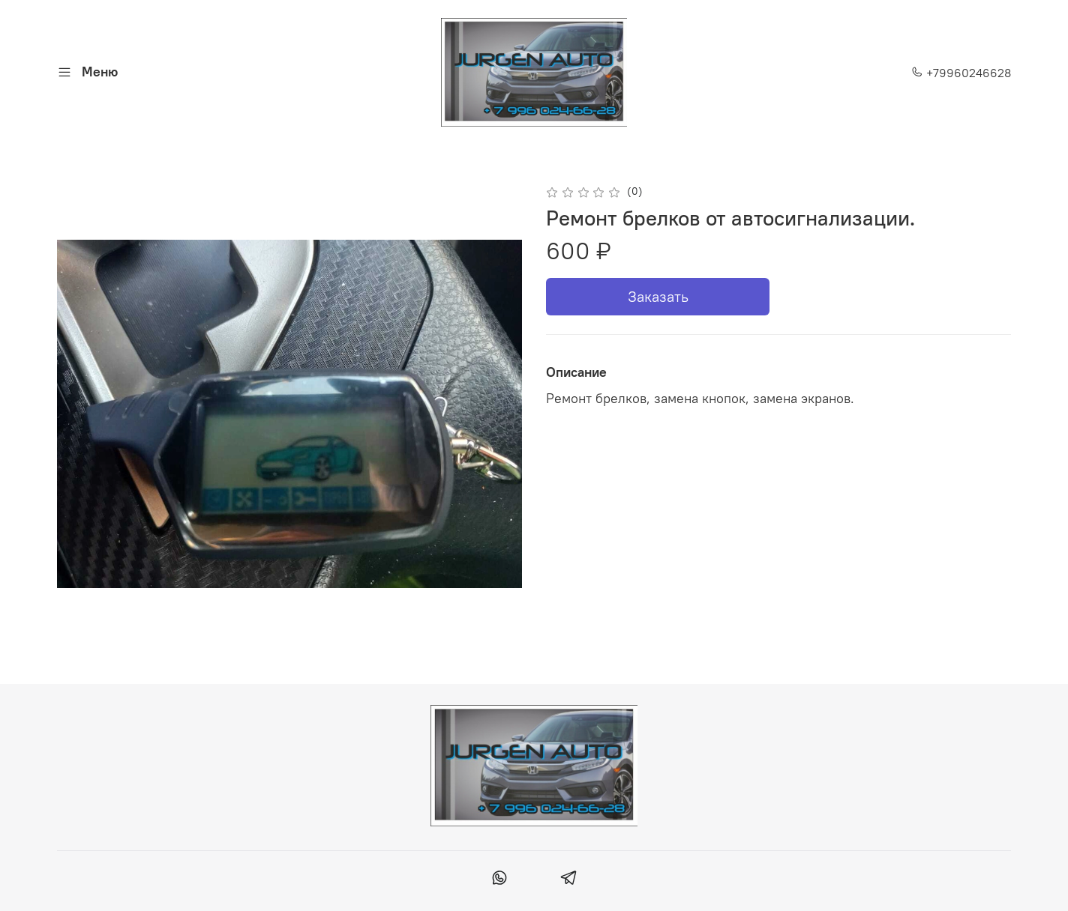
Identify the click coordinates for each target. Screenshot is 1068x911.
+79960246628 (961, 72)
